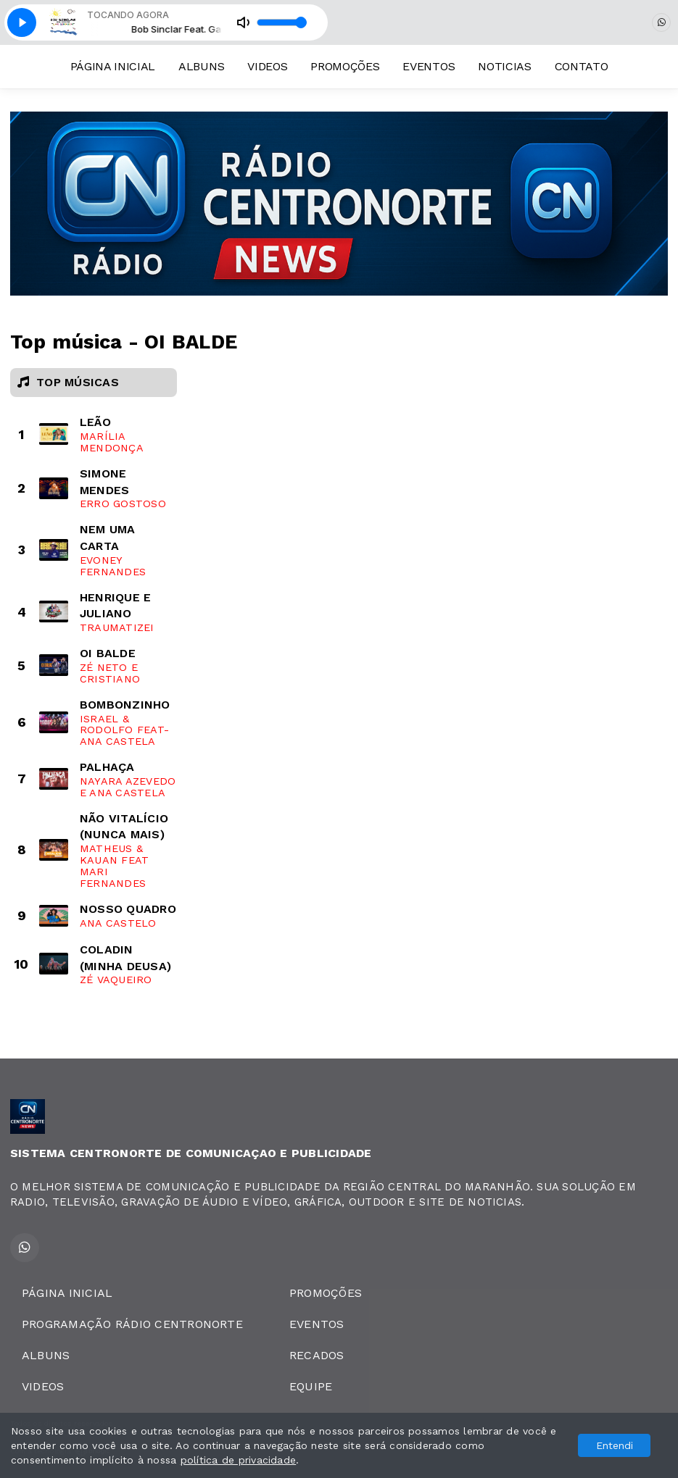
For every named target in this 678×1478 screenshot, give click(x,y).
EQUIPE (310, 1386)
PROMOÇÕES (344, 66)
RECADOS (316, 1355)
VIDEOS (267, 66)
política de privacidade (239, 1460)
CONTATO (581, 66)
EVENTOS (428, 66)
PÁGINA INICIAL (113, 66)
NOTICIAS (504, 66)
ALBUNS (201, 66)
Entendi (614, 1445)
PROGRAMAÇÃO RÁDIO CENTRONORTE (132, 1324)
